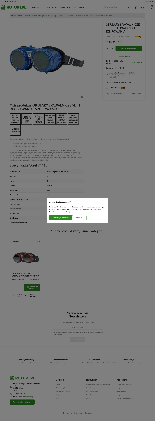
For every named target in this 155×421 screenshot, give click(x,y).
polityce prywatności (94, 209)
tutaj (68, 212)
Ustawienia (79, 218)
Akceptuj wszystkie (60, 218)
